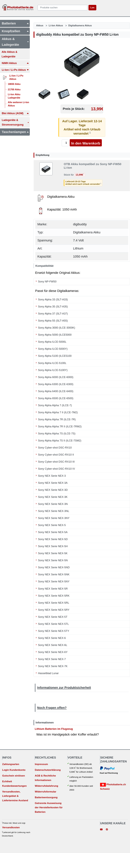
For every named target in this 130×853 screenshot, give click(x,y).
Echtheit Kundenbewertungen (14, 783)
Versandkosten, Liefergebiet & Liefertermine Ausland (15, 796)
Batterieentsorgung (46, 797)
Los (92, 7)
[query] (62, 7)
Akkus (39, 25)
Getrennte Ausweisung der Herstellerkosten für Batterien (49, 807)
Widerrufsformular (45, 791)
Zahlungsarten (10, 764)
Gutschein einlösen (13, 775)
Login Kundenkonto (13, 770)
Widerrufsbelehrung (46, 786)
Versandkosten (11, 827)
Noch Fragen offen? (52, 707)
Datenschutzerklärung (48, 770)
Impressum (41, 764)
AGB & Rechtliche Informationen (45, 778)
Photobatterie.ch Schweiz (113, 786)
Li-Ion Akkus (56, 25)
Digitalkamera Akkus (80, 25)
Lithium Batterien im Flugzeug (54, 728)
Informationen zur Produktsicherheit (64, 687)
